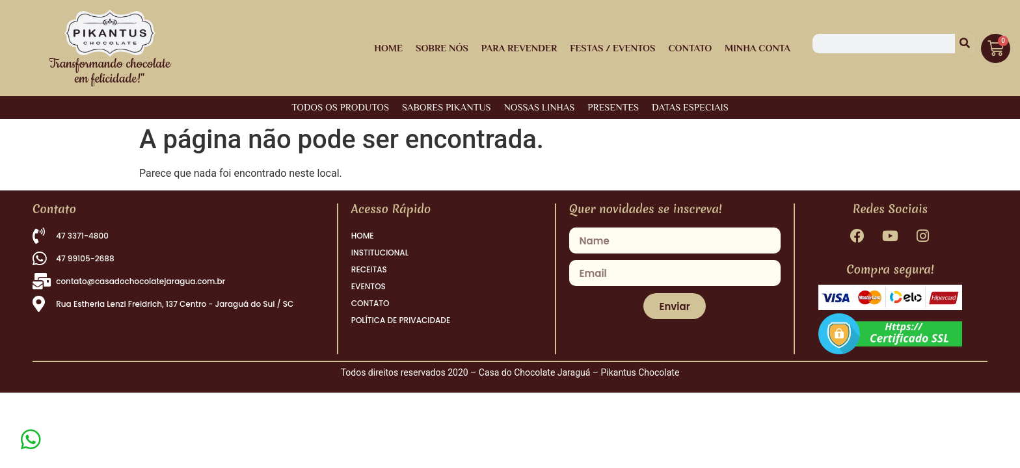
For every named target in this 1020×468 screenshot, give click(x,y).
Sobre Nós (442, 47)
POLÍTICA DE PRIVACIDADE (400, 320)
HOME (388, 47)
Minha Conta (757, 47)
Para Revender (519, 47)
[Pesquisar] (964, 43)
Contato (690, 47)
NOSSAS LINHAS (539, 106)
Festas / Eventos (612, 47)
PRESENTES (613, 106)
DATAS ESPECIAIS (690, 106)
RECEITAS (369, 269)
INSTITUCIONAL (380, 252)
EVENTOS (368, 286)
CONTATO (370, 303)
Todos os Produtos (340, 106)
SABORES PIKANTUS (446, 106)
